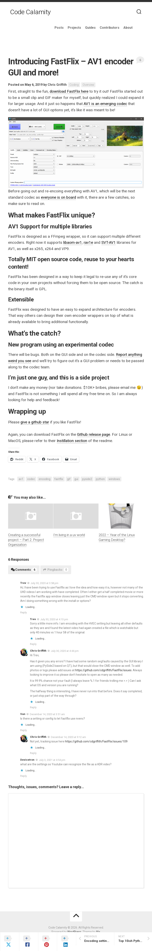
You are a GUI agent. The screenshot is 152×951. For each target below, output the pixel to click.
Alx (98, 930)
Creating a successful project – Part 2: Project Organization (26, 539)
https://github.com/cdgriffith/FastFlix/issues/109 (96, 740)
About (137, 28)
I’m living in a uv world (69, 534)
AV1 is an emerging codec (106, 103)
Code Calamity (30, 12)
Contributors (119, 28)
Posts (68, 28)
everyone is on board (59, 197)
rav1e (88, 242)
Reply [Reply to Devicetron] (23, 774)
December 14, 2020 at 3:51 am (47, 713)
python (100, 477)
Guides (99, 28)
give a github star (35, 421)
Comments (24, 568)
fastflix (58, 477)
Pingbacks (55, 568)
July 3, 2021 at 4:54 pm (52, 758)
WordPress (74, 930)
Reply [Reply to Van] (23, 728)
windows (114, 477)
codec (31, 477)
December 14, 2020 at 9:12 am (68, 735)
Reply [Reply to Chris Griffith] (33, 706)
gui (76, 477)
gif (69, 477)
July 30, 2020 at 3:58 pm (44, 581)
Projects (83, 28)
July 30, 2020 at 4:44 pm (65, 649)
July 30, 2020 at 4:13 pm (54, 618)
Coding (74, 84)
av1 (21, 477)
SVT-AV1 (109, 242)
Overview (89, 84)
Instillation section (72, 439)
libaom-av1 (72, 242)
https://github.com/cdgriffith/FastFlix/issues (103, 669)
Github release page (94, 433)
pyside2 (87, 477)
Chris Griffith (57, 85)
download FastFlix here (69, 91)
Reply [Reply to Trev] (23, 611)
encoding (44, 477)
